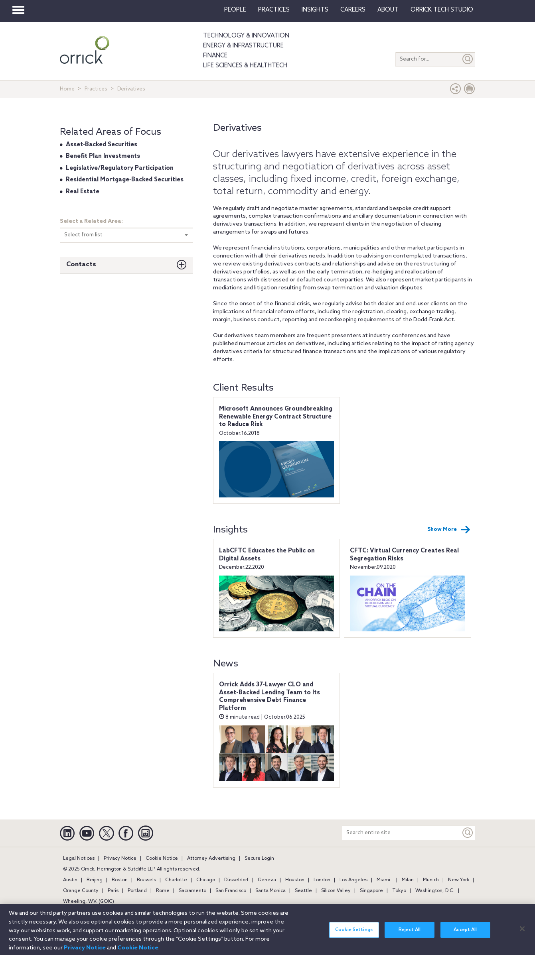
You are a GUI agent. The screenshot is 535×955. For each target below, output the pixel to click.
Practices (274, 10)
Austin (70, 880)
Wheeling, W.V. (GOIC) (88, 901)
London (322, 880)
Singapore (371, 891)
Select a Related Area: (91, 221)
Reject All (409, 934)
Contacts (81, 264)
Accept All (465, 934)
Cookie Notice (162, 858)
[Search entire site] (401, 832)
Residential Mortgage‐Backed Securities (125, 179)
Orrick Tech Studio (442, 10)
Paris (113, 891)
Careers (352, 10)
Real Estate (82, 191)
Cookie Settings (354, 934)
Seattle (303, 891)
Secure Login (259, 858)
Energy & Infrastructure (243, 45)
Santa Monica (270, 891)
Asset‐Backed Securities (101, 144)
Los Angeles (353, 880)
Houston (294, 880)
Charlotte (176, 880)
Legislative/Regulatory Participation (120, 168)
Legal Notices (79, 858)
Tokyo (399, 891)
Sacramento (192, 891)
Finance (215, 55)
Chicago (205, 880)
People (235, 10)
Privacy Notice (120, 858)
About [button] (388, 10)
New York (458, 880)
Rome (163, 891)
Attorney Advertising (211, 858)
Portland (137, 891)
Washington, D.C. (434, 891)
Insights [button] (315, 10)
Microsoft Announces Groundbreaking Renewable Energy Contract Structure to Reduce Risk (275, 416)
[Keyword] (468, 832)
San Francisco (230, 891)
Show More (448, 530)
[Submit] (468, 59)
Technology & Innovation (246, 35)
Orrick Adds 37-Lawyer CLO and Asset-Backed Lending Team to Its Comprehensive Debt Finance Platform (269, 696)
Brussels (146, 880)
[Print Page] (469, 90)
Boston (120, 880)
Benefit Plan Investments (103, 156)
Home (67, 89)
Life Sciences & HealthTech (245, 65)
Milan (408, 880)
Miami (383, 880)
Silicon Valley (336, 891)
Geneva (267, 880)
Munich (431, 880)
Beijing (95, 880)
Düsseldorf (236, 880)
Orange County (81, 891)
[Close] (522, 933)
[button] (455, 90)
